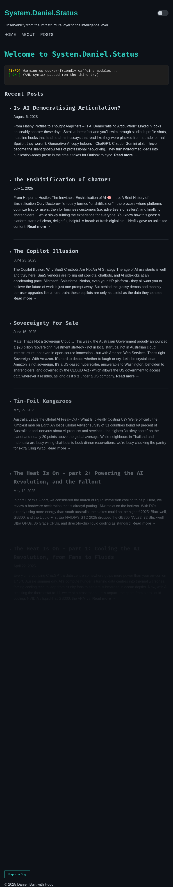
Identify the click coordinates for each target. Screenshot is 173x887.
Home (10, 35)
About (28, 35)
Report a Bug (17, 870)
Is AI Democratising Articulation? (67, 103)
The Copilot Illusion (46, 247)
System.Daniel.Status (41, 13)
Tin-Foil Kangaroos (43, 397)
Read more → (125, 151)
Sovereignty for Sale (46, 319)
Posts (46, 35)
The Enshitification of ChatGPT (62, 175)
